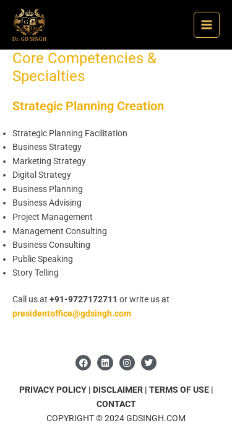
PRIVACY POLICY (53, 390)
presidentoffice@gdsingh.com (71, 313)
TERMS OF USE (180, 390)
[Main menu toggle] (207, 25)
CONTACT (116, 404)
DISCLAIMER (118, 390)
